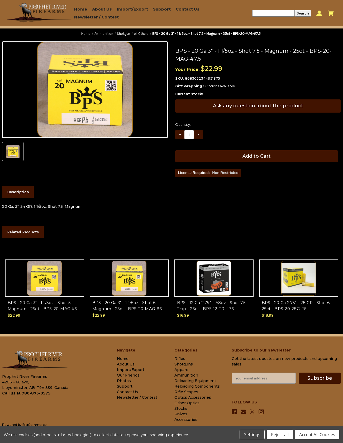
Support (162, 9)
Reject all (280, 434)
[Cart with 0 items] (331, 13)
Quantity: (183, 124)
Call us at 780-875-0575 (26, 393)
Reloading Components (197, 386)
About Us (102, 9)
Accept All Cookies (317, 434)
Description (18, 192)
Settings (252, 434)
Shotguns (183, 364)
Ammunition (186, 375)
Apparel (181, 369)
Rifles (179, 358)
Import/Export (132, 9)
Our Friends (128, 375)
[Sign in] (319, 13)
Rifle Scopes (186, 391)
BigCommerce (34, 425)
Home (80, 9)
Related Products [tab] (23, 232)
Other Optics (186, 403)
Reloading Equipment (195, 380)
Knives (180, 414)
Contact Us (187, 9)
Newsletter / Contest (96, 17)
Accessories (185, 419)
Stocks (180, 408)
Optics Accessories (192, 397)
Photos (124, 380)
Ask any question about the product (258, 106)
